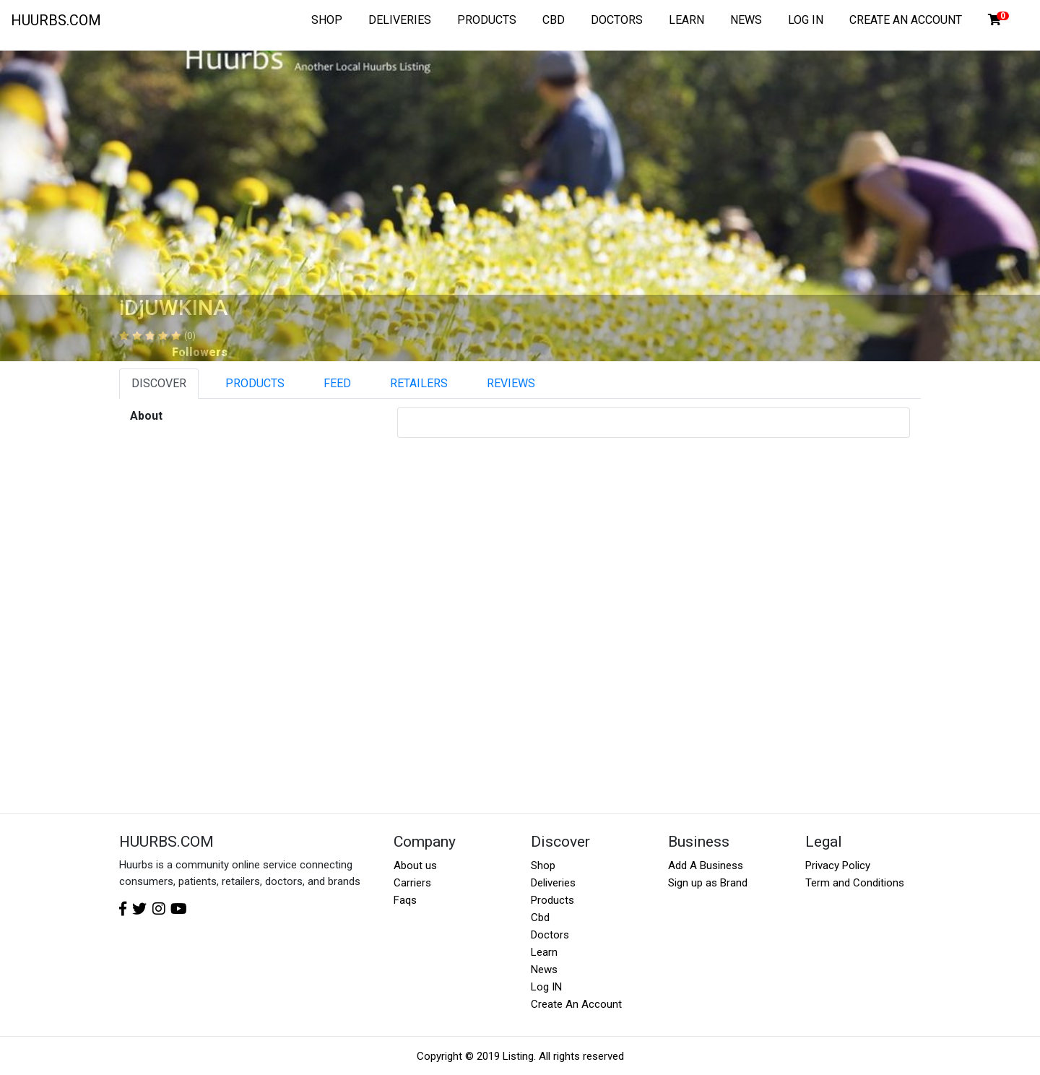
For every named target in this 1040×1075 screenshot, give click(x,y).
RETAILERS (419, 383)
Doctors (550, 934)
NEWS (746, 20)
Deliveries (553, 882)
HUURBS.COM (56, 20)
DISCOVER (158, 383)
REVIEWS (511, 383)
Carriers (412, 882)
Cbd (540, 917)
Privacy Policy (837, 865)
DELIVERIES (399, 20)
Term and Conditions (854, 882)
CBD (553, 20)
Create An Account (576, 1004)
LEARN (686, 20)
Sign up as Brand (708, 882)
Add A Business (705, 865)
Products (552, 900)
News (544, 969)
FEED (337, 383)
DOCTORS (617, 20)
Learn (544, 952)
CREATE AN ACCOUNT (905, 20)
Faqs (405, 900)
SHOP (326, 20)
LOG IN (805, 20)
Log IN (546, 986)
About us (415, 865)
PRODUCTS (486, 20)
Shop (543, 865)
